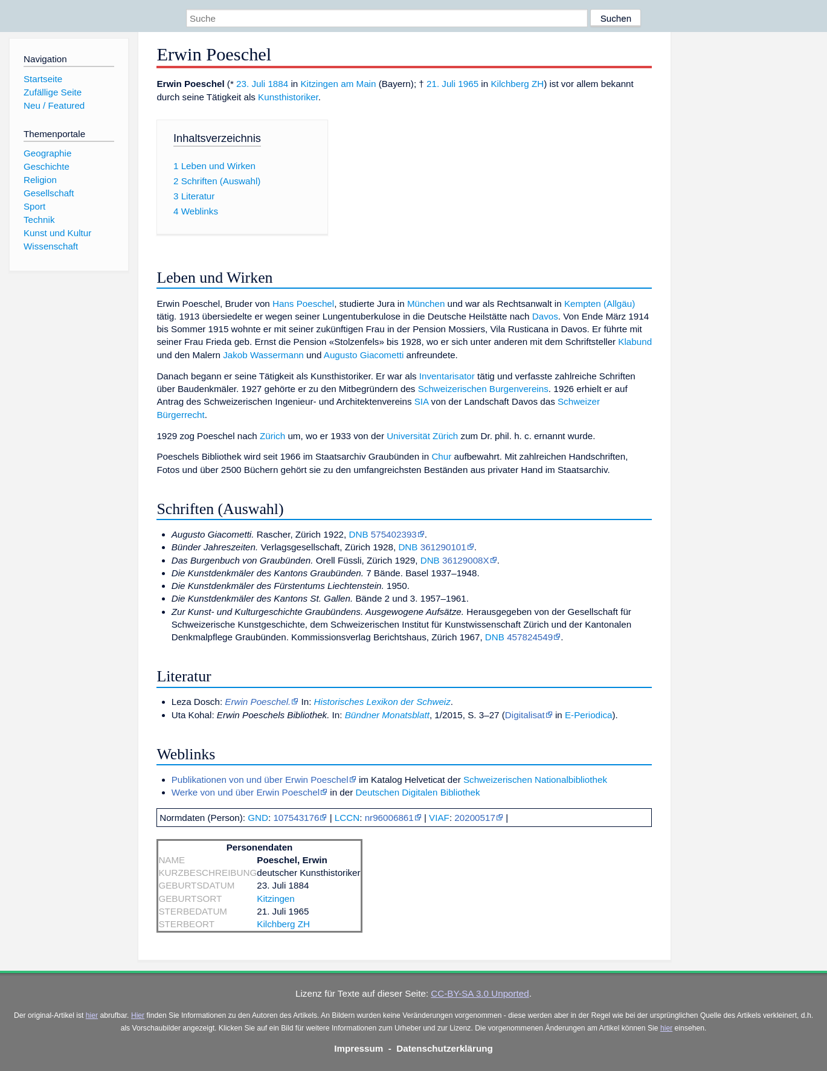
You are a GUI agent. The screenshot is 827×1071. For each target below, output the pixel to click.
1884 (278, 84)
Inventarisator (447, 376)
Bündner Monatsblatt (387, 715)
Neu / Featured (54, 105)
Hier (137, 1015)
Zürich (272, 436)
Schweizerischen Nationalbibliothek (535, 779)
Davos (545, 316)
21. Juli (440, 84)
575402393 (394, 534)
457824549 (530, 637)
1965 (468, 84)
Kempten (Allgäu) (599, 303)
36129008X (465, 560)
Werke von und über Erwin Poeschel (246, 792)
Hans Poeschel (303, 303)
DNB (358, 534)
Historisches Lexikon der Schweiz (382, 701)
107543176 (296, 817)
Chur (441, 456)
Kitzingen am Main (338, 84)
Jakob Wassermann (263, 355)
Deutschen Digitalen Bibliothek (418, 792)
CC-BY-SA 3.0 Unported (480, 993)
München (426, 303)
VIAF (439, 817)
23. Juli (250, 84)
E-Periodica (589, 715)
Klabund (635, 341)
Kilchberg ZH (517, 84)
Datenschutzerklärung (444, 1048)
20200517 (474, 817)
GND (258, 817)
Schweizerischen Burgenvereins (483, 389)
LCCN (347, 817)
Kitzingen (275, 898)
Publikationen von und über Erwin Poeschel (260, 779)
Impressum (358, 1048)
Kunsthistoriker (288, 97)
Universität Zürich (422, 436)
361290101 (443, 547)
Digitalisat (525, 715)
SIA (421, 401)
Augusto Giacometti (364, 355)
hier (92, 1015)
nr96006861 (389, 817)
